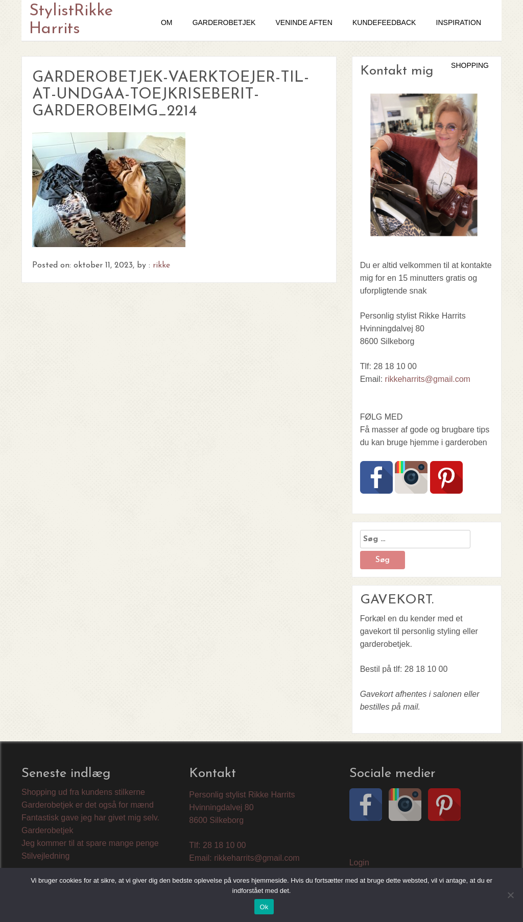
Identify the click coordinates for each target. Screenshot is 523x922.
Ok (263, 907)
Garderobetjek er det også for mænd (87, 804)
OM (167, 22)
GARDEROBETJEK (224, 22)
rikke (161, 265)
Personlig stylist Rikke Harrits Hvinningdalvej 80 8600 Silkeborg (242, 807)
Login (359, 862)
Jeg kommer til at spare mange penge (90, 843)
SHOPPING (470, 65)
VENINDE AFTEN (304, 22)
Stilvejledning (45, 856)
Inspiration (458, 22)
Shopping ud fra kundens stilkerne (83, 792)
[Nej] (510, 895)
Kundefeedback (384, 22)
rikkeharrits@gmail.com (427, 379)
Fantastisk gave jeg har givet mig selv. (90, 817)
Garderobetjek (47, 830)
